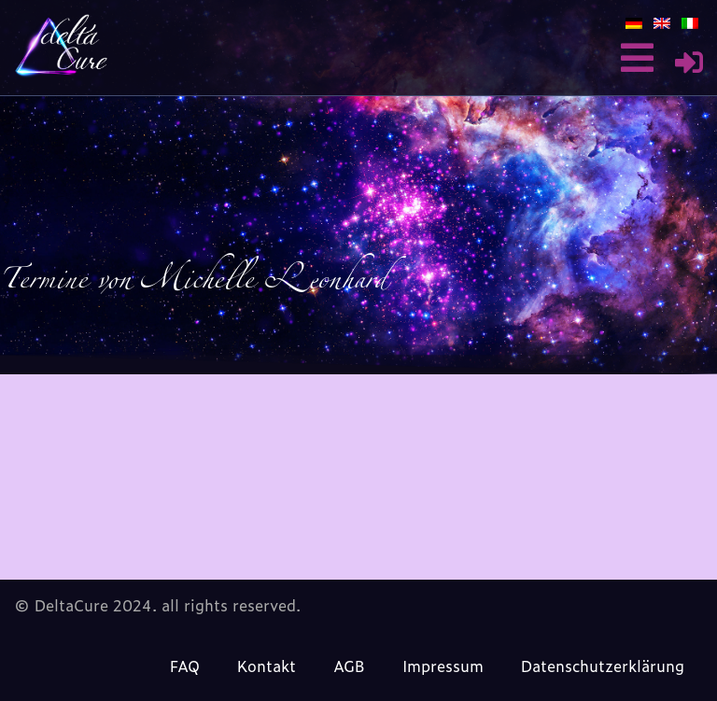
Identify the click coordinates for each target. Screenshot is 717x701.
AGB (349, 665)
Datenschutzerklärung (602, 665)
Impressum (443, 665)
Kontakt (266, 665)
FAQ (185, 665)
